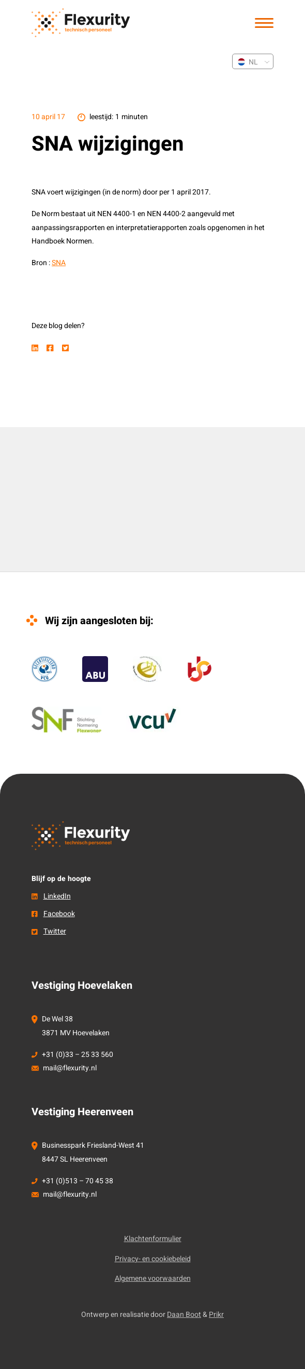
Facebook (59, 913)
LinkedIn (57, 896)
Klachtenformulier (152, 1238)
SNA (59, 262)
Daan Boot (184, 1314)
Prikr (216, 1314)
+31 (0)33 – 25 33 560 (77, 1054)
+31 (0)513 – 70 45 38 (77, 1181)
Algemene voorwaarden (153, 1278)
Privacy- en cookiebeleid (153, 1258)
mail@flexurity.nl (70, 1068)
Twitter (54, 931)
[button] (264, 23)
